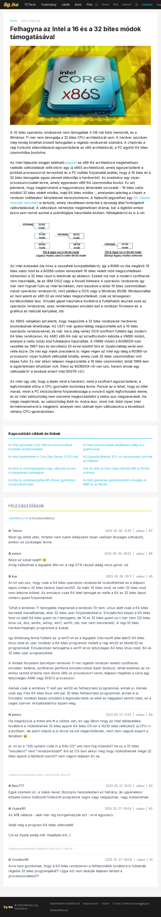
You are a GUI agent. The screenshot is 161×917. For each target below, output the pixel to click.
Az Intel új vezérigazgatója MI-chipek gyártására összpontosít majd (41, 482)
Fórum (105, 903)
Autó (78, 4)
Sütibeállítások (59, 910)
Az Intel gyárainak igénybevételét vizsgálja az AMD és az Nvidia (115, 482)
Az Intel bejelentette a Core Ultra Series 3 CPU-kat (43, 456)
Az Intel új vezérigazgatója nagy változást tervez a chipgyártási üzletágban (42, 470)
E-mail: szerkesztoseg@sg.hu (131, 903)
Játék (65, 4)
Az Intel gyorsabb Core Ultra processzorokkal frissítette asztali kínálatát (40, 447)
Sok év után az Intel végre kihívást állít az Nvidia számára (116, 470)
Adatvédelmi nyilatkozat (65, 903)
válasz (140, 530)
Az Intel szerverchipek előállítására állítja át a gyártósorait (113, 447)
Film (89, 4)
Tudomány (48, 4)
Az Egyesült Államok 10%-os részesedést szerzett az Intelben (117, 459)
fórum (105, 4)
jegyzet (71, 162)
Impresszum (90, 903)
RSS (115, 4)
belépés (147, 4)
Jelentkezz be (18, 518)
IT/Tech (30, 4)
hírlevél (126, 4)
